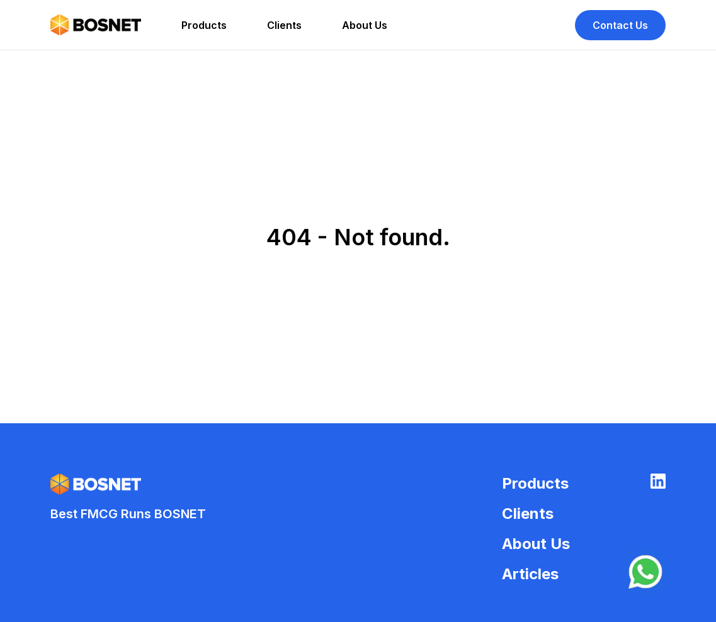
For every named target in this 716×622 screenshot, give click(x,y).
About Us (364, 25)
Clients (284, 25)
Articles (530, 574)
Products (204, 25)
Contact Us (620, 25)
